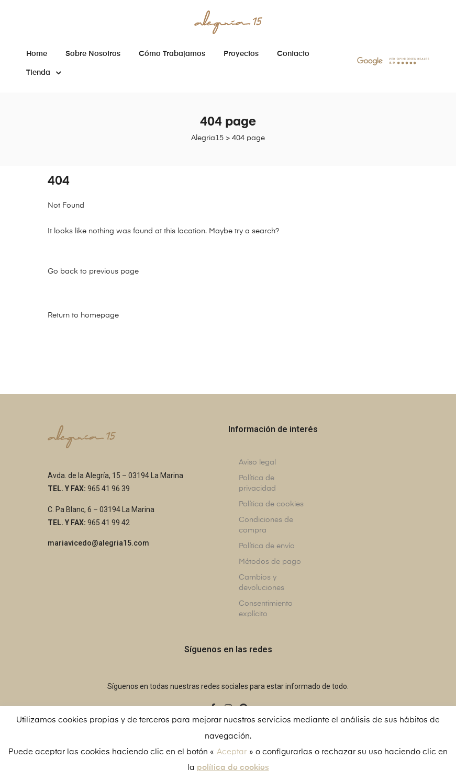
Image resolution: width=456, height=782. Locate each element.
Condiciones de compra (266, 525)
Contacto (293, 54)
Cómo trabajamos (172, 54)
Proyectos (241, 54)
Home (36, 54)
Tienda (43, 73)
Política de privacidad (257, 483)
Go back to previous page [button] (93, 271)
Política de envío (267, 546)
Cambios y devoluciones (261, 583)
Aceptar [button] (232, 752)
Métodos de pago (270, 561)
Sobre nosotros (92, 54)
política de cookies (233, 768)
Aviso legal (257, 462)
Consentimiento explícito (266, 609)
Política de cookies (271, 504)
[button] (98, 543)
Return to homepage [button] (83, 315)
